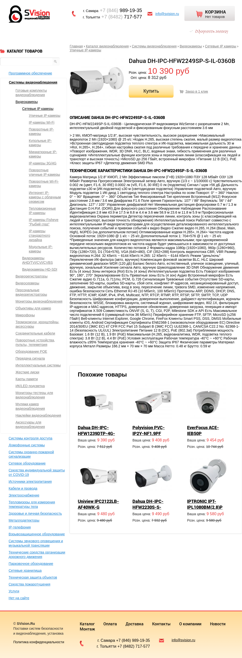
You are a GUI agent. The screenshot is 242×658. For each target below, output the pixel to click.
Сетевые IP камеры (220, 46)
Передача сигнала (30, 358)
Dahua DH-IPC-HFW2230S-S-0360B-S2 (147, 507)
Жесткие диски (27, 372)
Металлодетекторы (24, 520)
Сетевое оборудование (27, 463)
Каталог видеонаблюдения (107, 46)
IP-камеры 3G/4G (43, 163)
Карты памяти (27, 379)
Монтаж (167, 31)
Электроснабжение (24, 495)
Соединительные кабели (35, 333)
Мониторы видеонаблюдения (39, 301)
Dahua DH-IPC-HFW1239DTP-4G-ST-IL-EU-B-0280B (96, 433)
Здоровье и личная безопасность (35, 513)
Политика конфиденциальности (38, 642)
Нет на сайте (19, 598)
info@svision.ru (167, 14)
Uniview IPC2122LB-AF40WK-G (98, 504)
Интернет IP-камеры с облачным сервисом (45, 197)
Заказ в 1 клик (196, 91)
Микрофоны (25, 315)
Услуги (14, 591)
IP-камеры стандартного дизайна (39, 235)
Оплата (44, 31)
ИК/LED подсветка (30, 386)
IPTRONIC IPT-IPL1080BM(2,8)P (205, 504)
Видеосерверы (27, 283)
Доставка (67, 31)
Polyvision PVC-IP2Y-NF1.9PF (148, 430)
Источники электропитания (30, 481)
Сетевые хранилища (25, 570)
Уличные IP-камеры (85, 50)
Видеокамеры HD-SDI (39, 269)
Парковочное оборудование (31, 564)
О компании (119, 31)
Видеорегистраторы (32, 276)
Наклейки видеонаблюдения (38, 415)
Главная (76, 46)
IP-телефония (20, 527)
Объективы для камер (33, 308)
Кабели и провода (23, 488)
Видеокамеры (191, 46)
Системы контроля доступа (30, 438)
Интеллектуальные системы (38, 365)
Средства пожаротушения (29, 584)
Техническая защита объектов (33, 577)
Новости (145, 31)
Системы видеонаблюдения (154, 46)
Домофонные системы (27, 445)
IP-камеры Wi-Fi (41, 122)
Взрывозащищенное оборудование (37, 534)
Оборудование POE (31, 351)
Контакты (92, 31)
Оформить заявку (211, 31)
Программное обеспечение (30, 73)
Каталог (23, 31)
